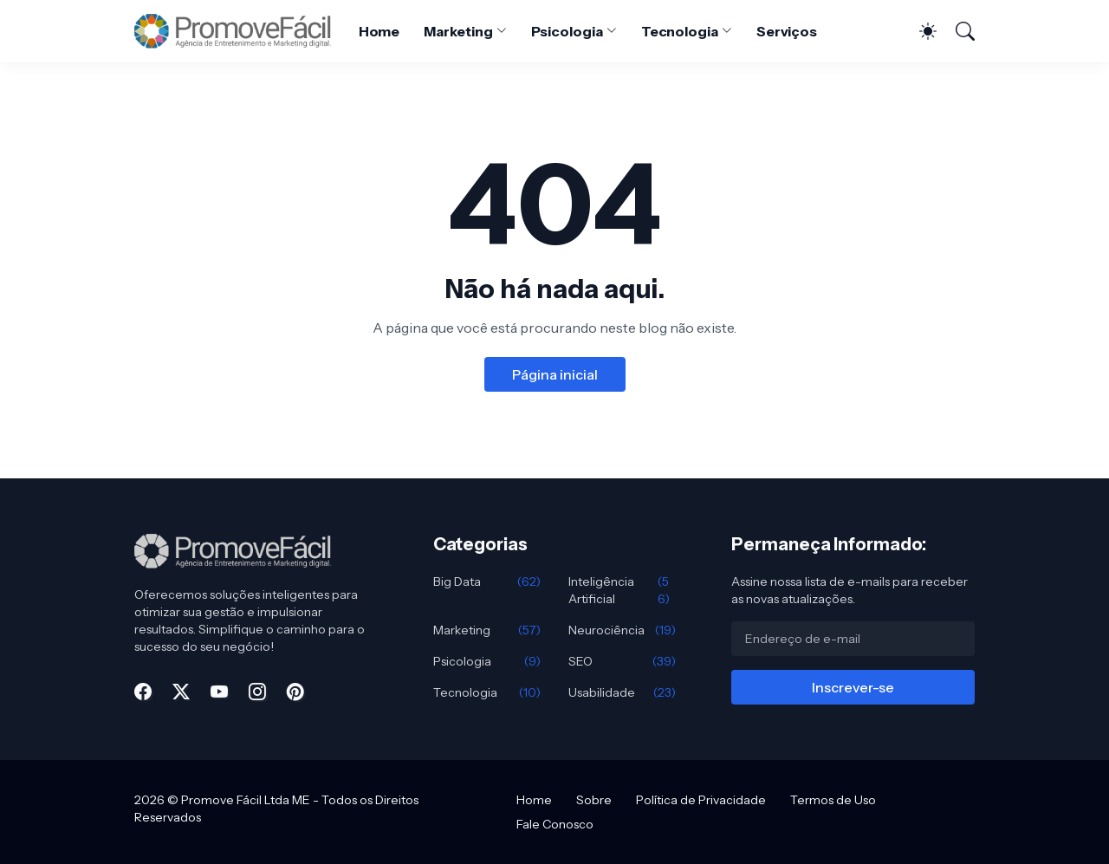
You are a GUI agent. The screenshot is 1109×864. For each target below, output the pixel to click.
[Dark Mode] (919, 31)
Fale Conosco (554, 824)
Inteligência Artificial (622, 590)
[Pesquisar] (957, 31)
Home (379, 31)
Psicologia (567, 31)
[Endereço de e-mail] (853, 638)
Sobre (594, 800)
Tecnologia (679, 31)
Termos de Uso (833, 800)
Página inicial (555, 374)
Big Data (487, 581)
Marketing (458, 31)
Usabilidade (622, 692)
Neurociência (622, 630)
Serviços (786, 31)
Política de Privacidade (701, 800)
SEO (622, 661)
